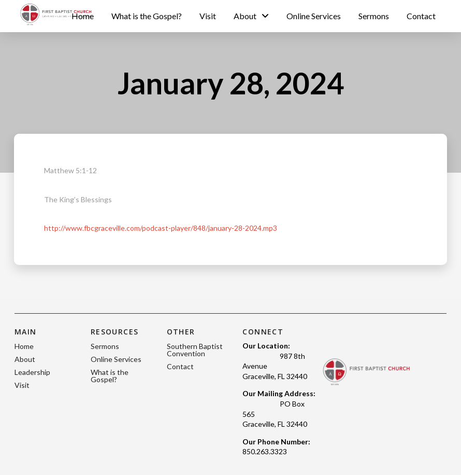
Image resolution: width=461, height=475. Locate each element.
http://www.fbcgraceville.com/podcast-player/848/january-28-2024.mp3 (160, 227)
